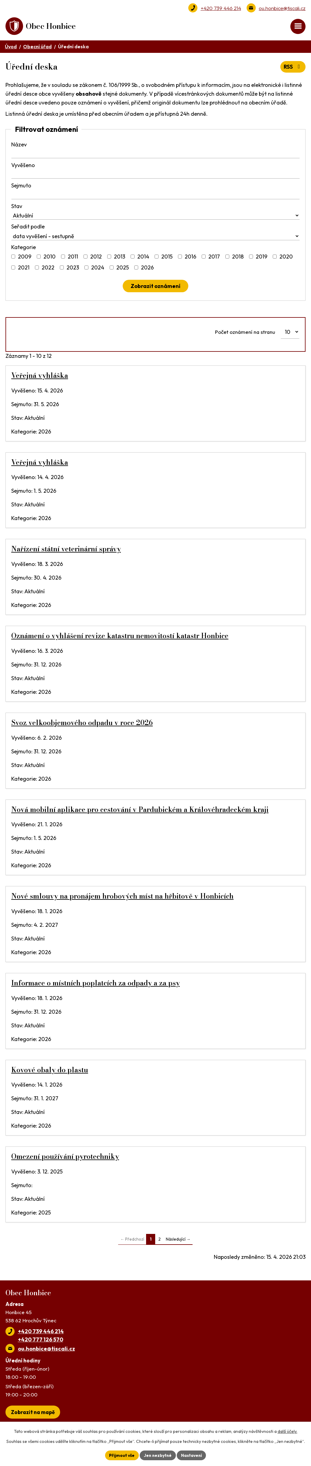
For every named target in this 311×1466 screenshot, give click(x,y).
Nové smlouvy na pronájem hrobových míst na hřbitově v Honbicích (122, 897)
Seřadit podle (28, 227)
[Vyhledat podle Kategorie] (13, 257)
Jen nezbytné (157, 1455)
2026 (147, 268)
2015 (167, 257)
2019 (261, 257)
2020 (286, 257)
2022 (48, 268)
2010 (49, 257)
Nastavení (192, 1455)
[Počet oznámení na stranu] (290, 332)
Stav (16, 206)
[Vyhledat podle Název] (155, 155)
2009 (24, 257)
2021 (23, 268)
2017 (214, 257)
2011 (73, 257)
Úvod (11, 47)
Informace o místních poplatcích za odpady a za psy (95, 983)
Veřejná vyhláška (39, 376)
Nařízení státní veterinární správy (66, 550)
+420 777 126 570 (40, 1340)
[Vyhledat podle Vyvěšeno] (155, 175)
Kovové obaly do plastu (49, 1070)
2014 (143, 257)
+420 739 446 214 (221, 8)
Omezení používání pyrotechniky (65, 1157)
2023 (73, 268)
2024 (97, 268)
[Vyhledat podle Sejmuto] (155, 196)
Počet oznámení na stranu (245, 332)
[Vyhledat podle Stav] (155, 216)
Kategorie (23, 247)
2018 (238, 257)
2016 (190, 257)
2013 (119, 257)
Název (19, 145)
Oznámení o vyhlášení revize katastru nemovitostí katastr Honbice (119, 636)
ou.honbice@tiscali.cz (282, 8)
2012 (96, 257)
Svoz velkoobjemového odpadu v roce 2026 (82, 723)
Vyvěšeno (23, 165)
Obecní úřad (37, 47)
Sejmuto (21, 186)
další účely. (287, 1431)
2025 (122, 268)
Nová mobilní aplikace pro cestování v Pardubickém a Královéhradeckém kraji (139, 810)
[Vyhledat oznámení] (155, 287)
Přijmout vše (121, 1455)
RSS (292, 67)
